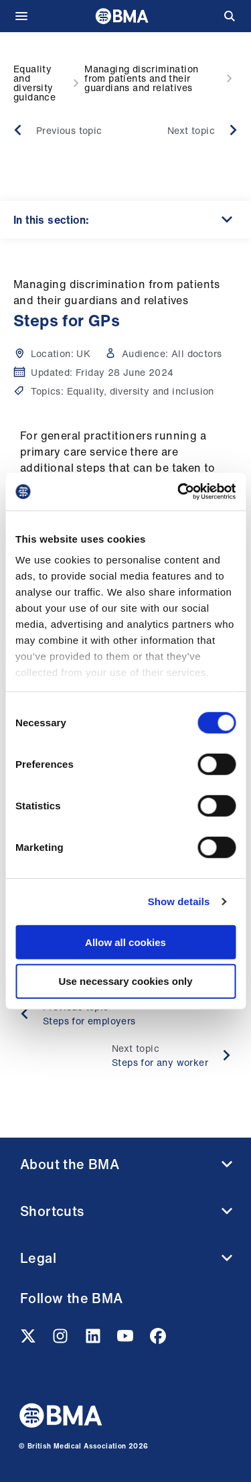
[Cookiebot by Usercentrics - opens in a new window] (179, 491)
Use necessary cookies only (125, 981)
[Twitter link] (29, 1340)
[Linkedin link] (94, 1340)
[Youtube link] (126, 1340)
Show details (179, 901)
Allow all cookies (125, 941)
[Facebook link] (158, 1340)
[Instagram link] (61, 1340)
